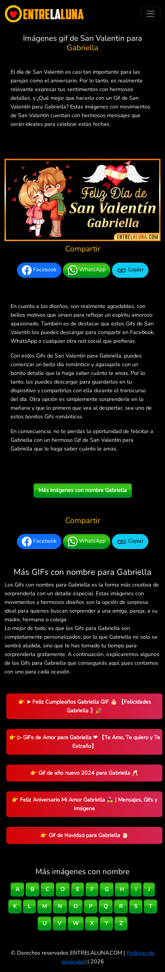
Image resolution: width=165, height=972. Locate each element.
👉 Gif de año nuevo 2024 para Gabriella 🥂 (84, 773)
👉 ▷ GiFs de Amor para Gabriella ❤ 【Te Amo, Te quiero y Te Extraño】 (84, 742)
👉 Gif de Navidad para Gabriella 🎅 (84, 835)
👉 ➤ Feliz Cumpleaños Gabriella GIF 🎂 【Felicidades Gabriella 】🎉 (84, 706)
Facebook (39, 270)
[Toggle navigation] (150, 14)
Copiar (130, 270)
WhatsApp (86, 270)
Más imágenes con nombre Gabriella (82, 490)
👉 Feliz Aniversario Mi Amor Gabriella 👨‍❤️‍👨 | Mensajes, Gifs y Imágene (84, 804)
